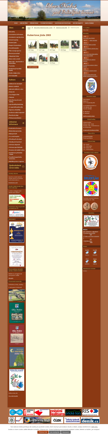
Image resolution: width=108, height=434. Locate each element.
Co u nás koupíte (14, 136)
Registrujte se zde (13, 182)
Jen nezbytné (54, 432)
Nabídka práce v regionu (16, 161)
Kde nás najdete (78, 23)
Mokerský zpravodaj (15, 131)
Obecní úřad (24, 23)
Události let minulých (15, 84)
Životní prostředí (14, 53)
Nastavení (65, 432)
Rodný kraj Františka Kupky (15, 69)
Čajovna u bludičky (14, 110)
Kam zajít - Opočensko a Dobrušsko (16, 62)
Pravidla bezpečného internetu (15, 158)
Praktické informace (15, 128)
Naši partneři (13, 134)
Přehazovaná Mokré (15, 118)
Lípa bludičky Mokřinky (16, 104)
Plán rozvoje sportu (15, 51)
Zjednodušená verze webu (15, 166)
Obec (11, 28)
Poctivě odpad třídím (89, 233)
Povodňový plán (14, 48)
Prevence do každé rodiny (17, 150)
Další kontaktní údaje (89, 116)
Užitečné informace (13, 123)
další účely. (95, 427)
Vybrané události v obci (16, 89)
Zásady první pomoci (15, 142)
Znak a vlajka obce (14, 73)
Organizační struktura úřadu (91, 130)
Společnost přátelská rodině (15, 153)
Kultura (12, 80)
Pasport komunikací (15, 45)
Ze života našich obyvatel (16, 112)
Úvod (16, 23)
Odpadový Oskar (14, 56)
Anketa (85, 229)
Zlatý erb (12, 92)
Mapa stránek (89, 23)
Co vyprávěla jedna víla (16, 107)
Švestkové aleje (13, 115)
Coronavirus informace (16, 34)
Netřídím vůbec (88, 241)
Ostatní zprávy (13, 40)
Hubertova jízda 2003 (61, 27)
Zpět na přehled (32, 67)
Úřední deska (34, 23)
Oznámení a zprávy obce (16, 37)
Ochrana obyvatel (14, 144)
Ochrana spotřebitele (15, 147)
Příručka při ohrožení (15, 139)
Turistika (12, 66)
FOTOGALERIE (13, 76)
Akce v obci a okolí (14, 59)
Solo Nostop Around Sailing (15, 100)
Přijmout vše (43, 432)
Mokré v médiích (14, 86)
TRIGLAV (11, 97)
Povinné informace (47, 23)
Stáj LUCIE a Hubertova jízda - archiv (43, 27)
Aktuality (12, 32)
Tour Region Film (14, 94)
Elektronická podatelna (63, 23)
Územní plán (13, 42)
